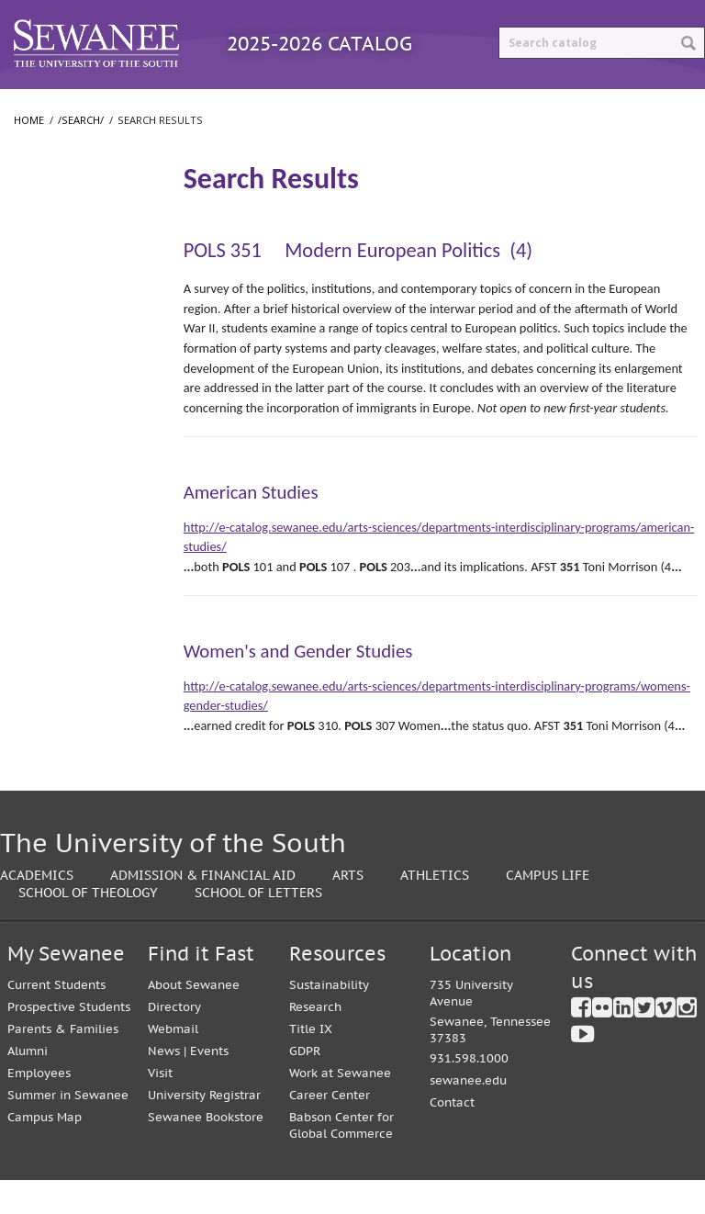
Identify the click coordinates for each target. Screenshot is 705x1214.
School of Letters (68, 369)
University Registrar (204, 1129)
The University (60, 277)
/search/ (81, 154)
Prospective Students (68, 1041)
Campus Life (547, 908)
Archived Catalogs (467, 105)
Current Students (56, 1019)
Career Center (329, 1129)
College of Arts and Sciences (66, 324)
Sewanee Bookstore (205, 1151)
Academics (36, 908)
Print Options (615, 105)
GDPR (304, 1085)
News (164, 1085)
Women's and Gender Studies (298, 685)
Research (315, 1041)
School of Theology (74, 406)
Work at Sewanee (340, 1107)
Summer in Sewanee (68, 1129)
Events (209, 1085)
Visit (160, 1107)
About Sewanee (194, 1019)
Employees (39, 1107)
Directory (174, 1041)
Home (29, 154)
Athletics (434, 908)
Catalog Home (68, 105)
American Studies (251, 526)
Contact (452, 1136)
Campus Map (44, 1151)
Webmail (173, 1063)
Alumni (27, 1085)
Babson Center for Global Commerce (341, 1159)
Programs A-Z (201, 105)
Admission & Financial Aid (203, 908)
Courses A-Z (325, 105)
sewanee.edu (468, 1114)
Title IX (310, 1063)
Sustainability (329, 1019)
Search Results (66, 238)
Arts (348, 908)
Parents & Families (62, 1063)
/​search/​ (45, 208)
